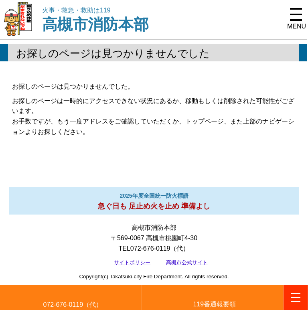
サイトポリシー (132, 262)
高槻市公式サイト (187, 262)
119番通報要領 (214, 304)
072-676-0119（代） (72, 304)
